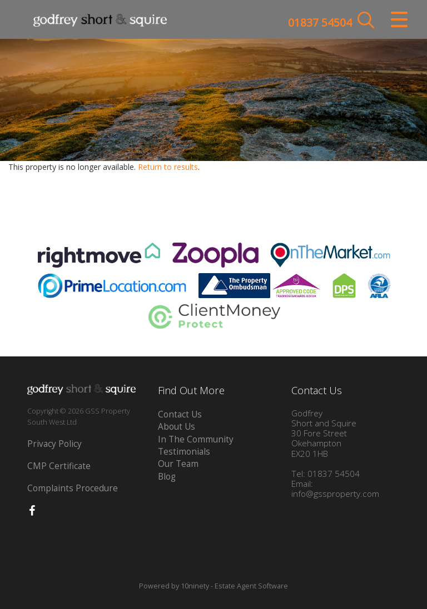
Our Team (178, 464)
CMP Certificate (59, 466)
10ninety (195, 586)
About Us (176, 426)
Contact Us (180, 414)
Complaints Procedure (72, 488)
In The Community (196, 439)
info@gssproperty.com (335, 494)
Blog (167, 476)
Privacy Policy (54, 444)
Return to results (168, 167)
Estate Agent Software (251, 586)
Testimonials (184, 451)
